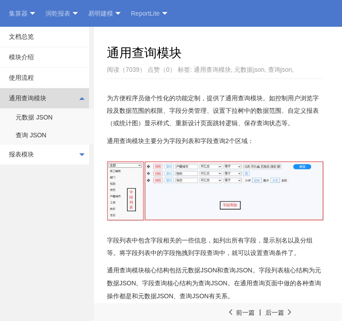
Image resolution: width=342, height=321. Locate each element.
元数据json (249, 69)
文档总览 (21, 36)
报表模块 (47, 155)
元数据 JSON (34, 117)
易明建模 (104, 13)
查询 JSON (31, 135)
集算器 (22, 13)
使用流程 (21, 77)
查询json (280, 69)
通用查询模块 (47, 98)
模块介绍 (21, 57)
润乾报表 (61, 13)
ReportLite (149, 13)
